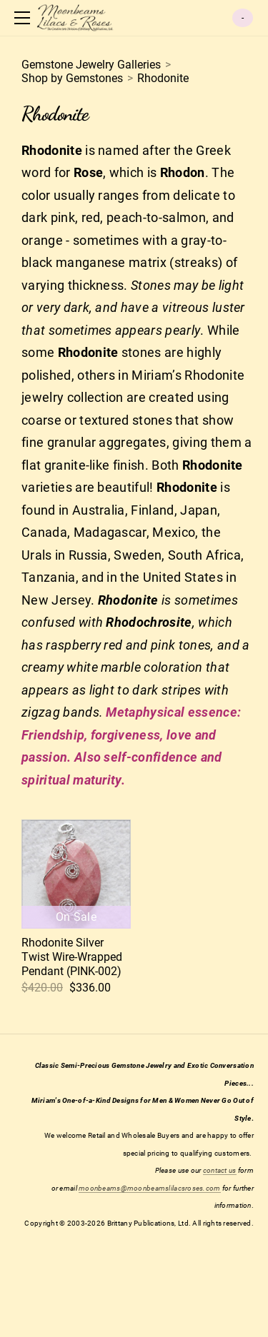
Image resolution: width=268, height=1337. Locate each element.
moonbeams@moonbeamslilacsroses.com (150, 1188)
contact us (220, 1170)
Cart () (242, 18)
